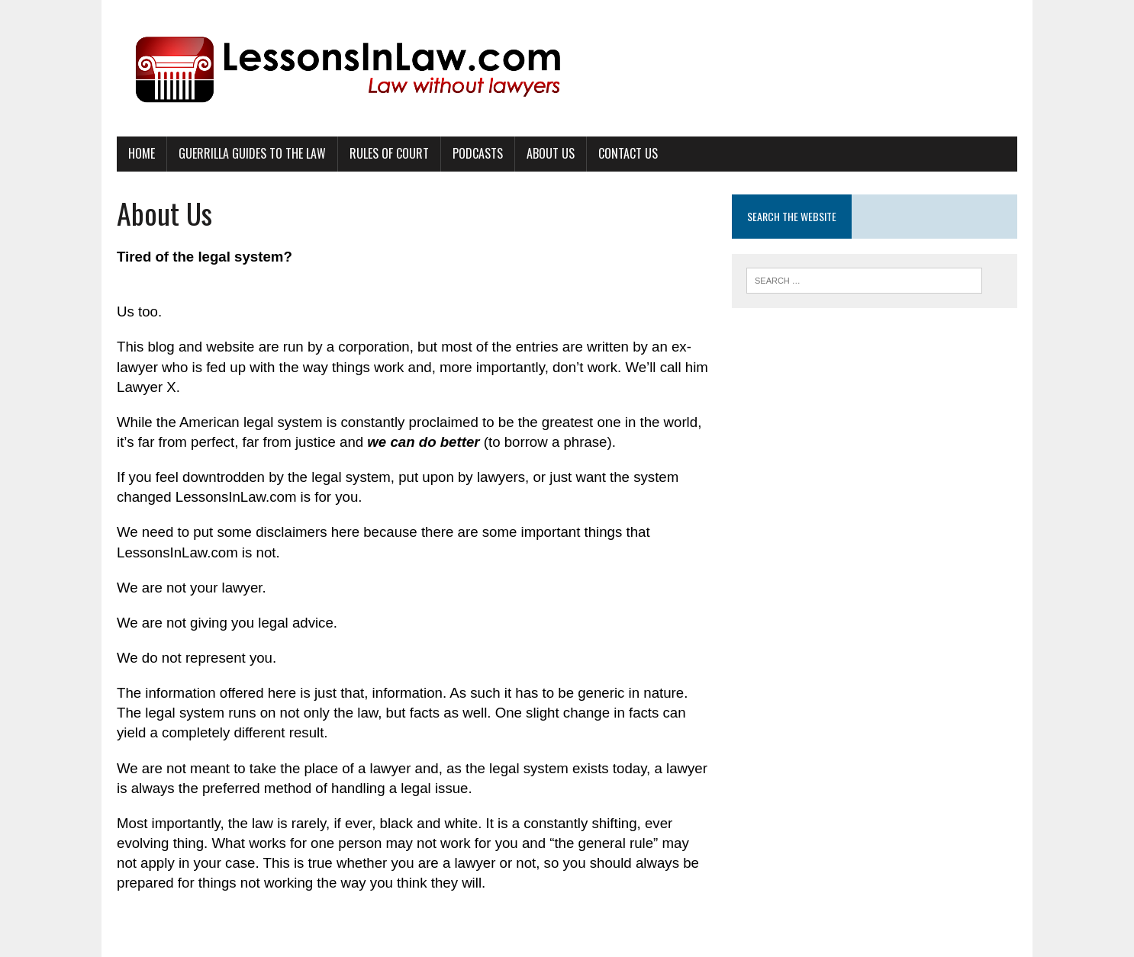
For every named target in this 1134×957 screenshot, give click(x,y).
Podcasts (478, 153)
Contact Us (628, 153)
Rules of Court (389, 153)
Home (141, 153)
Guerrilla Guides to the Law (252, 153)
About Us (551, 153)
